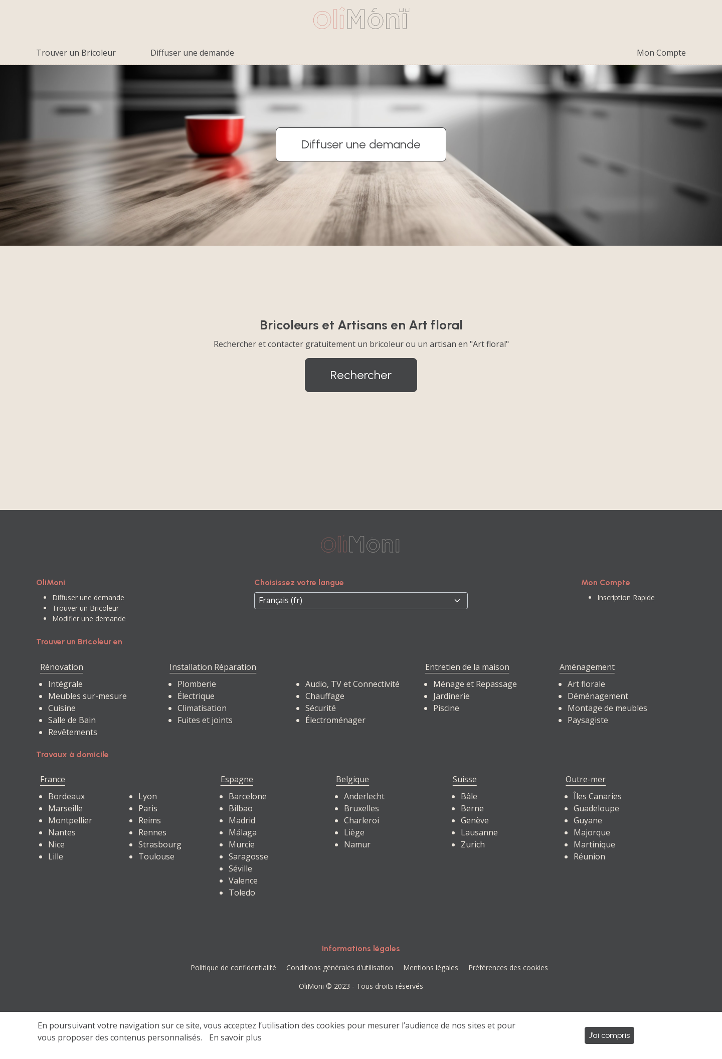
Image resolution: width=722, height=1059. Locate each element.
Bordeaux (66, 796)
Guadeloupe (596, 808)
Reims (149, 820)
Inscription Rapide (626, 597)
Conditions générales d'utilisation (339, 967)
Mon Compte (661, 52)
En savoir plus (235, 1037)
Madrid (242, 820)
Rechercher (361, 375)
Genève (475, 820)
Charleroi (361, 820)
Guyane (588, 820)
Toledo (242, 892)
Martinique (594, 844)
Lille (55, 856)
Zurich (473, 844)
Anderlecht (364, 796)
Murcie (242, 844)
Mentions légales (430, 967)
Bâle (469, 796)
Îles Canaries (598, 796)
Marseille (65, 808)
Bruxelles (361, 808)
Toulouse (156, 856)
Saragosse (248, 856)
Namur (357, 844)
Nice (56, 844)
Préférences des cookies (508, 967)
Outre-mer (586, 779)
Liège (354, 832)
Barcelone (248, 796)
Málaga (243, 832)
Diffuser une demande (192, 52)
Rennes (152, 832)
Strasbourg (160, 844)
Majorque (592, 832)
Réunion (589, 856)
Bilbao (241, 808)
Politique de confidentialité (233, 967)
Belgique (352, 779)
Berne (472, 808)
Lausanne (479, 832)
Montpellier (70, 820)
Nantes (62, 832)
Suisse (465, 779)
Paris (147, 808)
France (52, 779)
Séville (240, 868)
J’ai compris (609, 1035)
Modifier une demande (89, 618)
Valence (243, 880)
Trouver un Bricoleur (76, 52)
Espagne (237, 779)
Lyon (147, 796)
